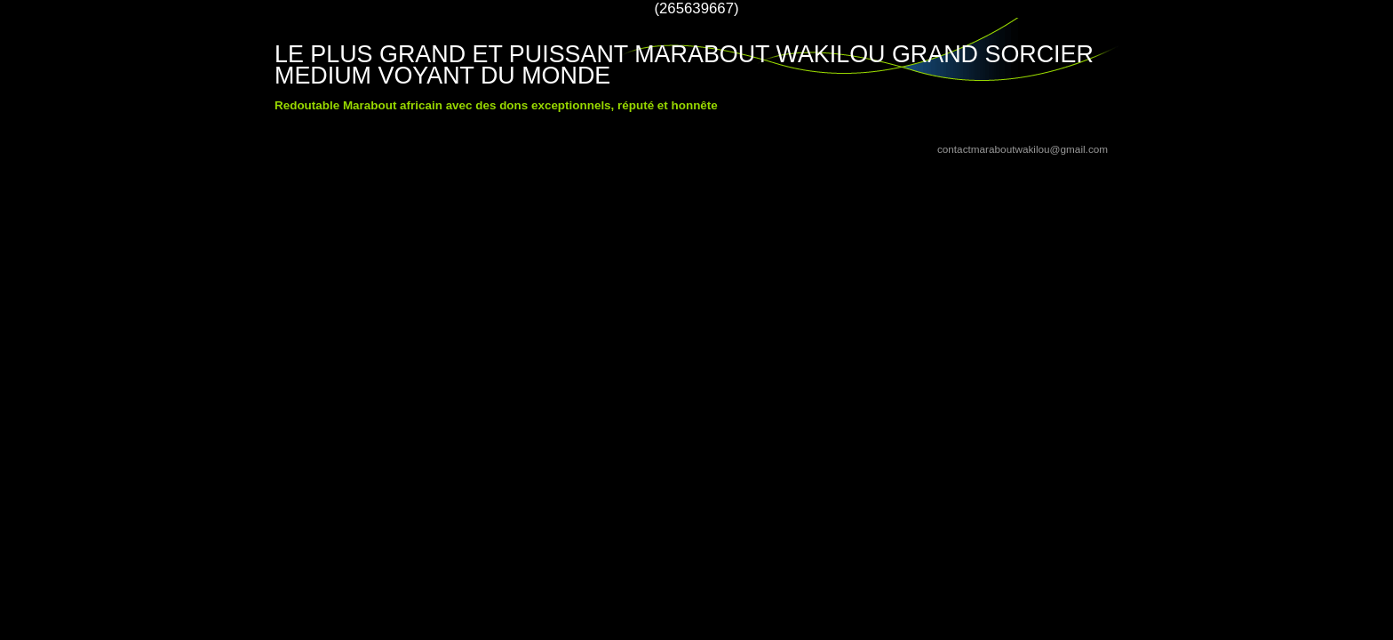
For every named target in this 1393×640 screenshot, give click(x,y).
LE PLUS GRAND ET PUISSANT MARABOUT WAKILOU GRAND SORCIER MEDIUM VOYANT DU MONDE (684, 65)
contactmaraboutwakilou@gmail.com (1022, 149)
